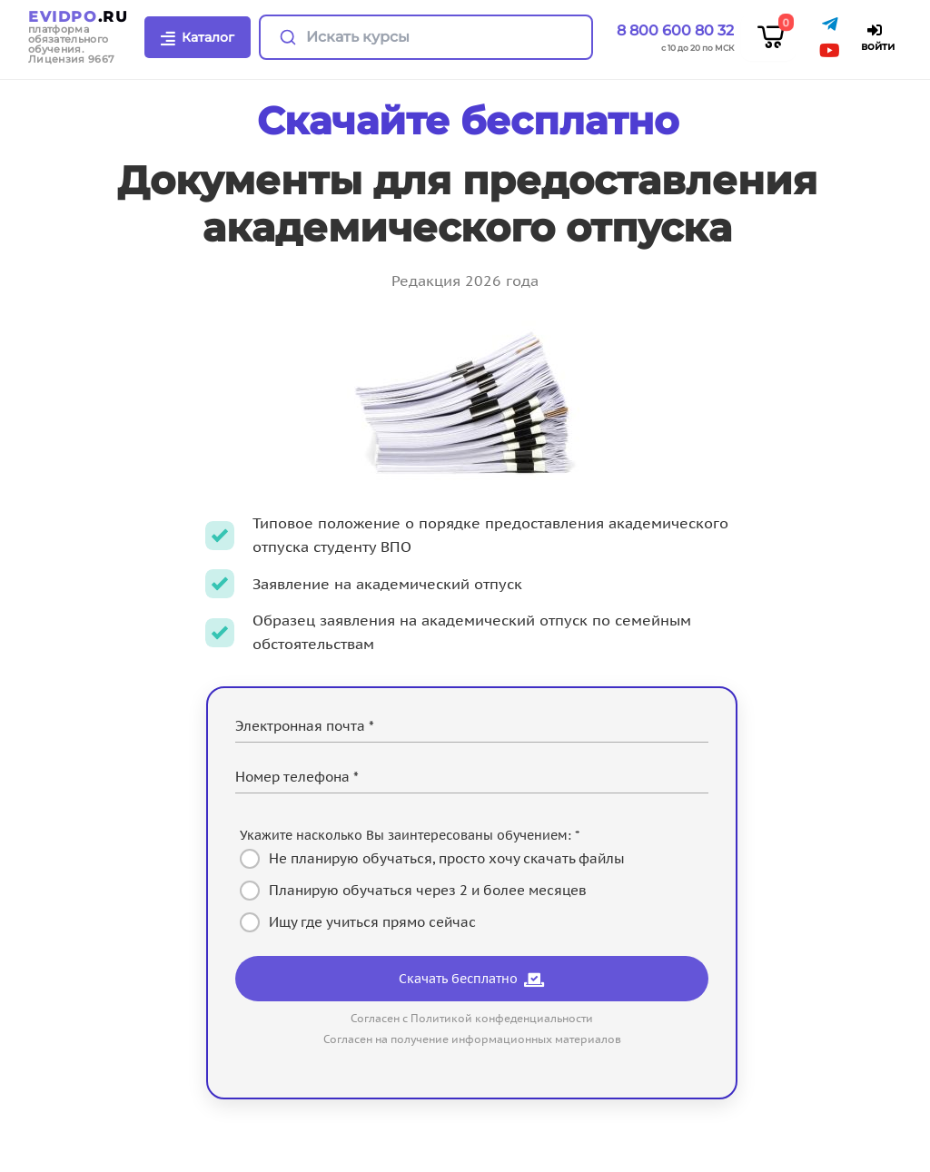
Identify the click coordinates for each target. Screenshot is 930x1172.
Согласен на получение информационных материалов (472, 1039)
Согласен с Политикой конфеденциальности (472, 1018)
